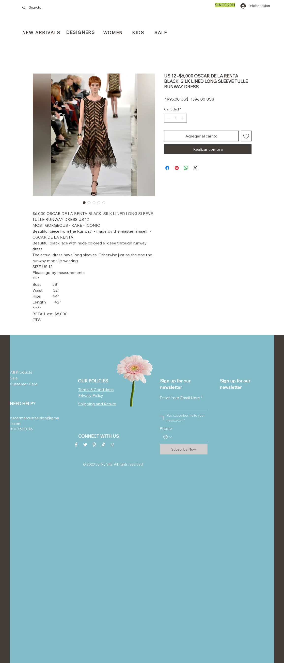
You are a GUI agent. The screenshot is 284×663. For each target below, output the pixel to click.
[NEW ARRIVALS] (41, 32)
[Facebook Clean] (76, 444)
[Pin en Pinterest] (177, 168)
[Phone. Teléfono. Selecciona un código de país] (168, 437)
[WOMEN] (113, 32)
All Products (21, 372)
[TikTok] (103, 444)
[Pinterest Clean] (94, 444)
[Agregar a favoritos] (246, 136)
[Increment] (183, 118)
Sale (14, 378)
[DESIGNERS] (81, 32)
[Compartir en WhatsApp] (186, 168)
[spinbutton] (175, 118)
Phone (166, 428)
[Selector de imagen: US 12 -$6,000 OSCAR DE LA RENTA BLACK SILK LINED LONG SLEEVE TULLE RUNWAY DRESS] (84, 202)
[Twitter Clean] (85, 444)
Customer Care (22, 383)
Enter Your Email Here (181, 397)
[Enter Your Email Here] (182, 406)
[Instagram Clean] (112, 444)
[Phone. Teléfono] (189, 437)
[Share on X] (195, 168)
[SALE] (161, 32)
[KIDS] (138, 32)
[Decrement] (168, 118)
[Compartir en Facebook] (167, 168)
